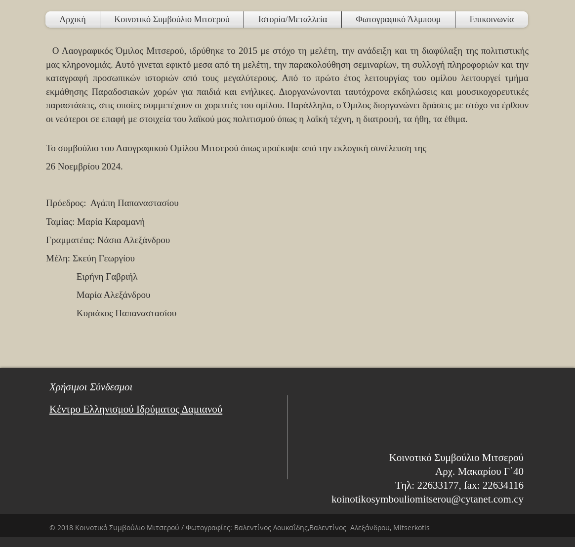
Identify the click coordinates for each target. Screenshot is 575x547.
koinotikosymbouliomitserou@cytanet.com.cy (427, 499)
